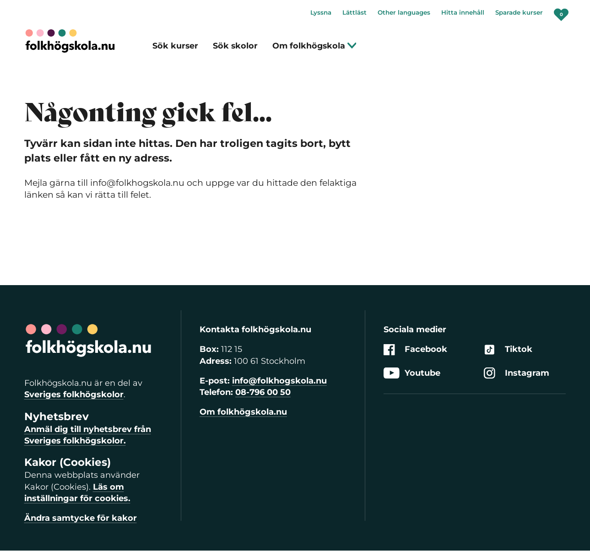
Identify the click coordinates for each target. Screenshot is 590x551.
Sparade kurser (519, 12)
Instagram (516, 373)
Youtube (412, 373)
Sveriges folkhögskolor (74, 394)
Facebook (415, 350)
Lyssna (320, 12)
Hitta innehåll (462, 12)
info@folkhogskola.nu (279, 381)
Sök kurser (175, 45)
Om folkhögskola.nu (243, 412)
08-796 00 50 (263, 392)
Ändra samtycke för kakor (80, 518)
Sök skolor (235, 45)
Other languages (404, 12)
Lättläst (354, 12)
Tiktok (508, 350)
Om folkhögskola (314, 45)
